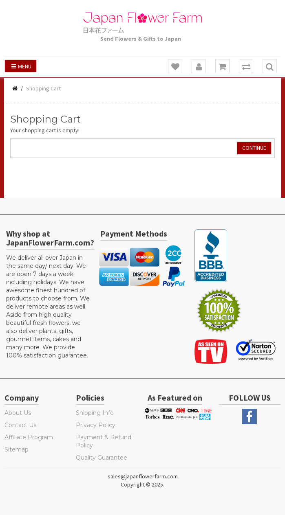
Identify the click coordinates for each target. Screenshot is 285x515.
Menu (21, 66)
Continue (254, 147)
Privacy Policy (95, 425)
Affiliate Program (28, 437)
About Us (17, 412)
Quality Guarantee (101, 457)
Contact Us (20, 425)
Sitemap (16, 449)
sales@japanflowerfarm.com (143, 476)
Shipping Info (95, 412)
